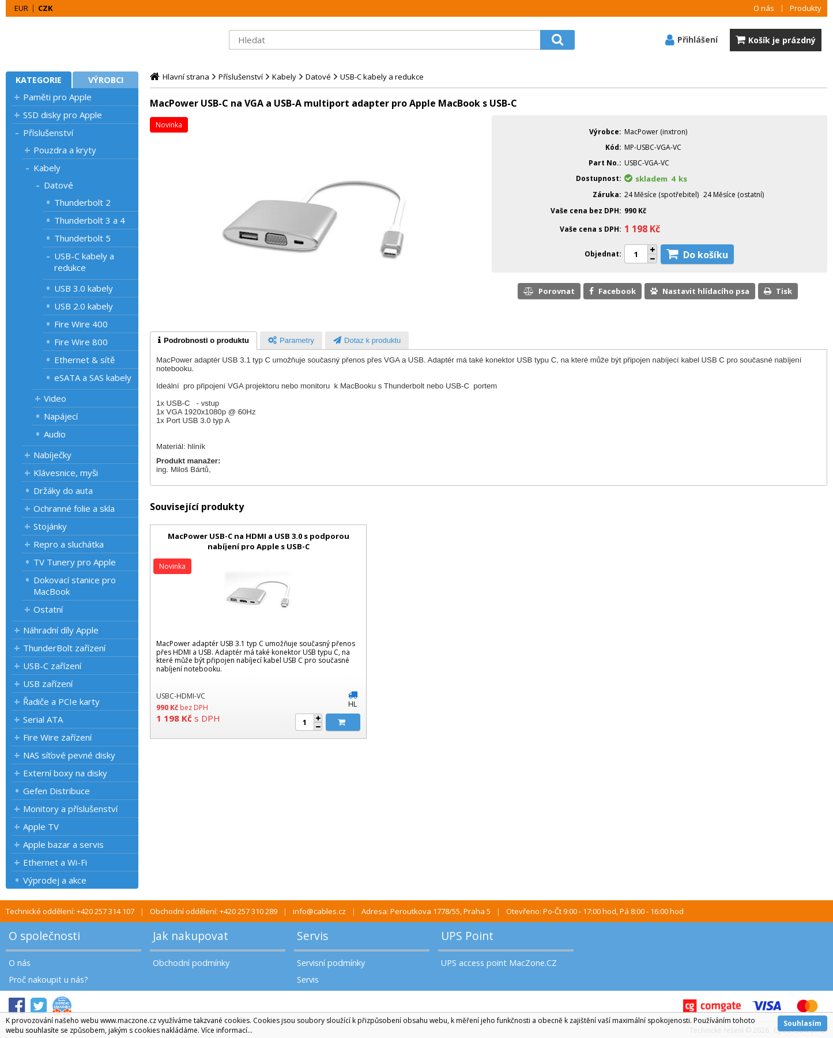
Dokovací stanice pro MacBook (74, 585)
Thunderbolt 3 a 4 (89, 220)
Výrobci (105, 79)
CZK (45, 8)
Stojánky (50, 526)
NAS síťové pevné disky (69, 755)
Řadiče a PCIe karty (61, 701)
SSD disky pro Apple (62, 114)
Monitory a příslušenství (70, 808)
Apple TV (41, 826)
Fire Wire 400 (81, 324)
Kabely (47, 167)
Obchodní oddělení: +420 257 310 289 (213, 911)
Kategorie (39, 79)
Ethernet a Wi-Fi (55, 862)
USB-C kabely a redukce (84, 261)
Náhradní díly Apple (61, 630)
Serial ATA (43, 719)
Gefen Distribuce (56, 791)
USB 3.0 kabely (83, 288)
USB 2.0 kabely (83, 306)
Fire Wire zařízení (57, 737)
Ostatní (48, 609)
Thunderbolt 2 (82, 202)
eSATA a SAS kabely (92, 377)
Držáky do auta (63, 490)
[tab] (203, 340)
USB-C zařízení (52, 665)
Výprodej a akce (54, 880)
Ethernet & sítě (84, 359)
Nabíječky (52, 455)
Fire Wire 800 (81, 342)
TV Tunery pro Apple (74, 562)
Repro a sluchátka (68, 544)
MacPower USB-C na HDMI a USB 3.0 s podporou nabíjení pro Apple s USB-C (258, 541)
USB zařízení (48, 683)
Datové (58, 185)
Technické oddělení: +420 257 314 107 (70, 911)
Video (55, 398)
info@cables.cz (319, 911)
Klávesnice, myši (65, 472)
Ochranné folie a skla (74, 508)
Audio (55, 434)
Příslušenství (48, 132)
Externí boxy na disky (65, 773)
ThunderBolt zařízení (64, 648)
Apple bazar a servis (63, 844)
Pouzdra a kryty (64, 150)
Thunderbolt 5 (82, 238)
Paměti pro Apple (57, 97)
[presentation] (203, 340)
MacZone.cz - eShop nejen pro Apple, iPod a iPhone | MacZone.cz (78, 40)
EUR (21, 8)
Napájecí (61, 416)
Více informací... (226, 1030)
